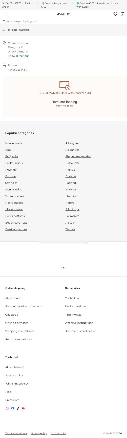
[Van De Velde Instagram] (7, 409)
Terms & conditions (16, 433)
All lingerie (72, 143)
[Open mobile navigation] (4, 14)
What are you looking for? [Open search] (20, 21)
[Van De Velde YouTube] (23, 409)
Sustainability (14, 375)
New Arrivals (13, 143)
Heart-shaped (14, 203)
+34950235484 (17, 69)
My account (13, 298)
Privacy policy (39, 433)
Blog (8, 392)
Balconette (72, 163)
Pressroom (12, 400)
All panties (72, 150)
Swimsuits (72, 216)
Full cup (10, 176)
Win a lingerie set (16, 383)
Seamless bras (14, 196)
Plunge (70, 169)
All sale (70, 222)
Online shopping (15, 288)
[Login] (115, 14)
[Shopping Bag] (122, 14)
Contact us (72, 298)
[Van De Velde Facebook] (13, 409)
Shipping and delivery (19, 331)
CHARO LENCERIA (16, 30)
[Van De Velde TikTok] (18, 409)
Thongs (70, 229)
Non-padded (13, 189)
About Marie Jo (15, 367)
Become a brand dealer (80, 331)
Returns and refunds (18, 339)
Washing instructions (79, 323)
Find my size (73, 314)
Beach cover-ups (16, 222)
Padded (70, 183)
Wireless (71, 189)
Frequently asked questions (23, 306)
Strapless (11, 183)
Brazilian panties (16, 229)
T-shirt (69, 203)
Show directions (18, 56)
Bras (8, 150)
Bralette (70, 176)
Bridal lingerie (14, 163)
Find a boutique (75, 306)
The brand (11, 357)
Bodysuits (11, 156)
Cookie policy (58, 433)
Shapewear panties (78, 156)
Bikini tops (72, 209)
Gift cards (11, 314)
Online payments (16, 323)
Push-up (11, 169)
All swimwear (14, 209)
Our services (72, 288)
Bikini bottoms (15, 216)
